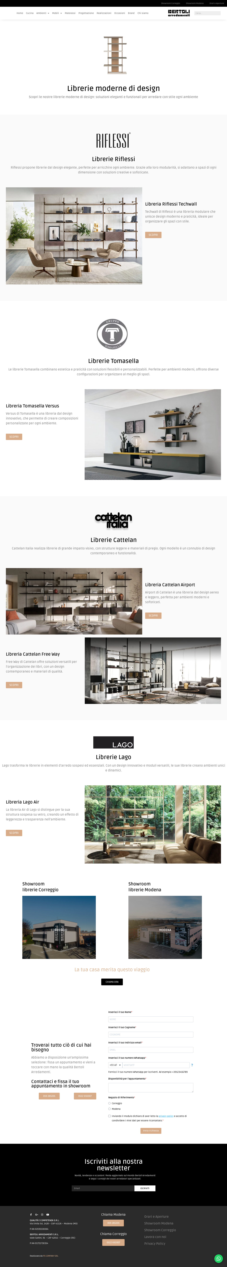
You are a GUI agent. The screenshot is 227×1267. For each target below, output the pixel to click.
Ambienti (42, 13)
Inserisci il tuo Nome (119, 1012)
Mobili (57, 13)
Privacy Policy (154, 1244)
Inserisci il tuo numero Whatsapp (126, 1057)
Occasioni (119, 13)
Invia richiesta (151, 1130)
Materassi (70, 13)
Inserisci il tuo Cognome (121, 1027)
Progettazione (86, 13)
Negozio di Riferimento (121, 1097)
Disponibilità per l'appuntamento (126, 1078)
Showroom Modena (195, 3)
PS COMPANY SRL (50, 1256)
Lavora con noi (155, 1237)
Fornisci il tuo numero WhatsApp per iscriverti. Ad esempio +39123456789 (148, 1072)
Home (20, 13)
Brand (131, 13)
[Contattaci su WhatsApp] (218, 1258)
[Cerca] (223, 13)
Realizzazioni (104, 13)
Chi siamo (143, 13)
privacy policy (166, 1116)
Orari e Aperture (217, 3)
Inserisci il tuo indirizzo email (124, 1042)
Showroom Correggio (170, 3)
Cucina (29, 13)
